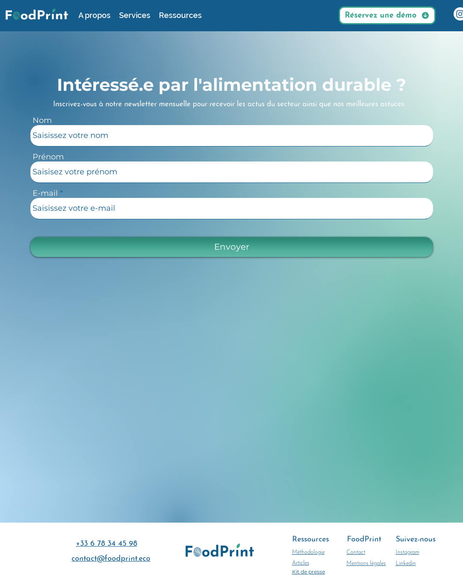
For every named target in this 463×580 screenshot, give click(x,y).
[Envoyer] (231, 247)
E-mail (45, 193)
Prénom (48, 157)
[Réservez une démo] (387, 15)
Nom (42, 120)
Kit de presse (308, 571)
